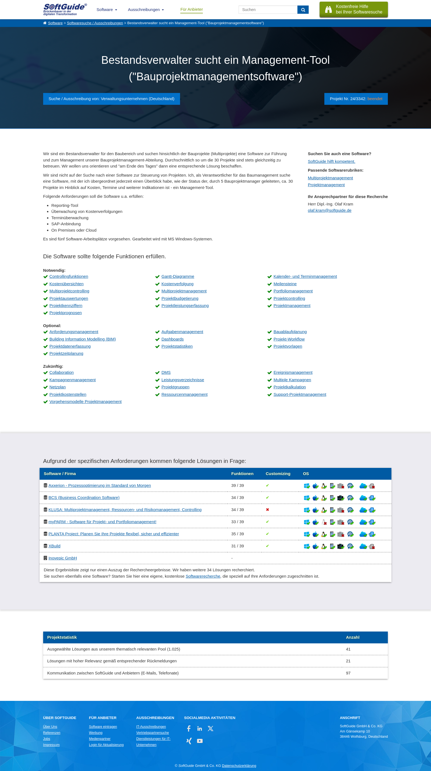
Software (104, 9)
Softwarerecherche (203, 576)
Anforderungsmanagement (73, 331)
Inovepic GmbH (62, 558)
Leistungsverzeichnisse (182, 379)
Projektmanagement (326, 184)
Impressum (51, 745)
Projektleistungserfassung (185, 305)
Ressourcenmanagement (184, 394)
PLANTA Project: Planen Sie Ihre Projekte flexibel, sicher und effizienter (113, 533)
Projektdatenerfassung (70, 346)
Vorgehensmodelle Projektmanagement (85, 401)
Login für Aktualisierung (106, 745)
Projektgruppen (175, 387)
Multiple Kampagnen (292, 379)
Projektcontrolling (289, 298)
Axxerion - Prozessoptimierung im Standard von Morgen (99, 485)
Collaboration (61, 372)
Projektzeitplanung (66, 353)
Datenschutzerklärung (239, 766)
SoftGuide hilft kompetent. (331, 161)
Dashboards (172, 339)
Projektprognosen (65, 312)
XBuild (54, 546)
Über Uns (50, 727)
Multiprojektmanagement (330, 177)
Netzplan (57, 387)
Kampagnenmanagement (72, 379)
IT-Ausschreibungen (151, 727)
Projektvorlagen (287, 346)
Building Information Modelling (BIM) (82, 339)
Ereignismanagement (293, 372)
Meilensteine (285, 283)
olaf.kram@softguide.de (330, 210)
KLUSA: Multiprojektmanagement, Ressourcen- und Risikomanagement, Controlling (124, 509)
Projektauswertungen (68, 298)
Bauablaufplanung (290, 331)
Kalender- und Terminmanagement (305, 276)
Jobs (46, 739)
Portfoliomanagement (293, 291)
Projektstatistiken (176, 346)
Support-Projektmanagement (299, 394)
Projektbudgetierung (179, 298)
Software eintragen (103, 727)
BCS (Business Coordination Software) (83, 497)
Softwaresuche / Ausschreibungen (95, 23)
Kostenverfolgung (177, 283)
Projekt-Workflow (289, 339)
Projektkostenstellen (67, 394)
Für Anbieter (191, 9)
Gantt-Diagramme (177, 276)
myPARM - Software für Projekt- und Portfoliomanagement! (102, 521)
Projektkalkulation (289, 387)
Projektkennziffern (65, 305)
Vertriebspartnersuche (152, 733)
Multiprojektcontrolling (69, 291)
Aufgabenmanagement (182, 331)
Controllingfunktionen (68, 276)
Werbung (96, 733)
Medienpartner (99, 739)
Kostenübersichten (66, 283)
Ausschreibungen (144, 9)
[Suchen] (303, 10)
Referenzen (51, 733)
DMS (165, 372)
